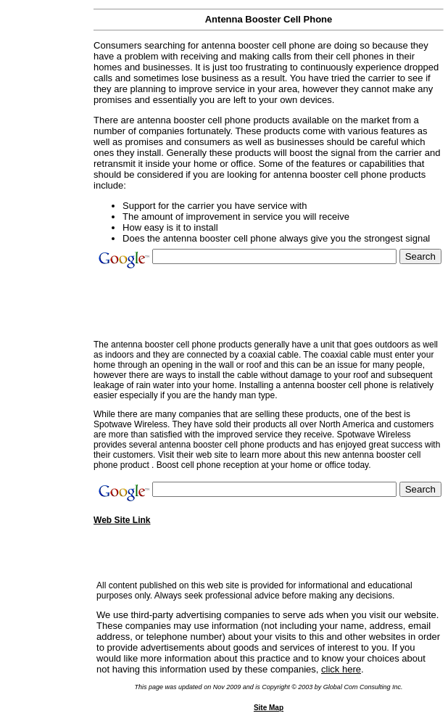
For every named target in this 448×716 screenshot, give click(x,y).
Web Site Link (122, 520)
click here (341, 669)
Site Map (268, 708)
